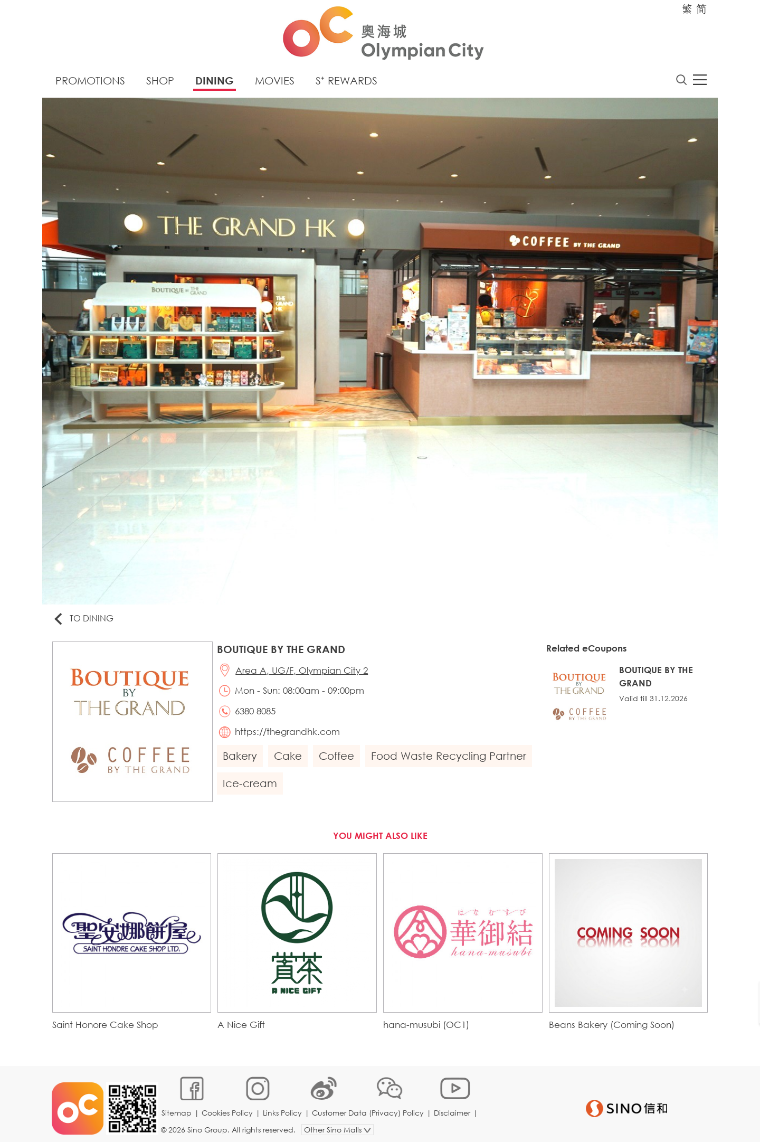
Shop (160, 81)
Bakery (241, 759)
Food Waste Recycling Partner (449, 759)
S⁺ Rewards (346, 81)
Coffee (337, 759)
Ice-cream (251, 786)
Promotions (90, 81)
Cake (289, 759)
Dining (214, 81)
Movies (274, 81)
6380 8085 (256, 713)
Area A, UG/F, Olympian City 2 (303, 671)
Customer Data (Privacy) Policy (369, 1107)
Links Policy (283, 1107)
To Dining (84, 619)
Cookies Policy (228, 1107)
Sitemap (178, 1107)
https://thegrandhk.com (288, 734)
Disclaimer (453, 1107)
